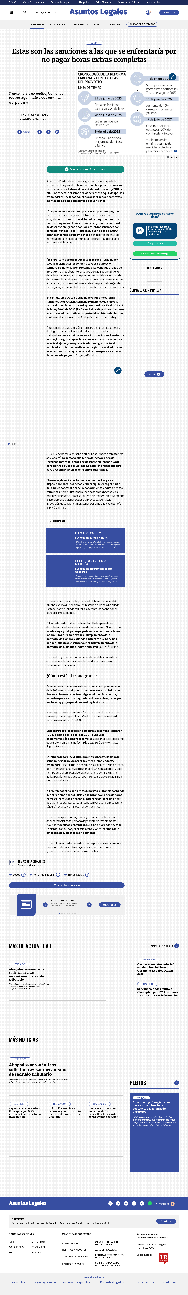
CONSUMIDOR (80, 24)
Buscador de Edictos (142, 24)
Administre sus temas (67, 885)
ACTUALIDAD (37, 24)
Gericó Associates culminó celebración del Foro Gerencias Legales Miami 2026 (155, 969)
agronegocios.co (45, 1282)
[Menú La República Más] (11, 13)
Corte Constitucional (33, 2)
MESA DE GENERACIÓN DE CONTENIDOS (106, 1243)
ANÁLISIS (115, 24)
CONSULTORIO (58, 24)
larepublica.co (19, 1282)
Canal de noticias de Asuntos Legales (85, 169)
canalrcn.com (145, 1282)
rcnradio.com (169, 1282)
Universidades (153, 2)
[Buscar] (25, 13)
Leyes (16, 874)
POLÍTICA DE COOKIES (73, 1264)
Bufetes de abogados (61, 2)
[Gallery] (67, 902)
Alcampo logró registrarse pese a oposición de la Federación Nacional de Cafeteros (151, 1107)
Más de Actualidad (30, 946)
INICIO (12, 1242)
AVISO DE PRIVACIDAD (106, 1250)
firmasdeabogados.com (115, 1282)
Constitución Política (128, 2)
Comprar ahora (155, 243)
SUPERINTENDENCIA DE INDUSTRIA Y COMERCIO (107, 1264)
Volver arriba (165, 1204)
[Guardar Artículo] (24, 132)
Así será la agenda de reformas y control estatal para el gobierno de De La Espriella (65, 1112)
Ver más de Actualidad (164, 945)
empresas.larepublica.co (77, 1282)
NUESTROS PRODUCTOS (74, 1250)
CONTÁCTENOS (70, 1243)
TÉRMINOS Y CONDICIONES (75, 1256)
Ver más (154, 374)
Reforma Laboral (44, 874)
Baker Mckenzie (103, 2)
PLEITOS (99, 24)
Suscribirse (169, 12)
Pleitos (138, 1082)
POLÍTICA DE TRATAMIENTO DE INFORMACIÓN (109, 1256)
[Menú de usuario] (148, 12)
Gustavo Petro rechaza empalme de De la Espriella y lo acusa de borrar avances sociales (103, 1112)
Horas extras (76, 874)
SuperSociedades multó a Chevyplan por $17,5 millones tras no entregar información (158, 992)
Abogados (84, 2)
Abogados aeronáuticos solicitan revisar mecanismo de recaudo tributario (26, 974)
